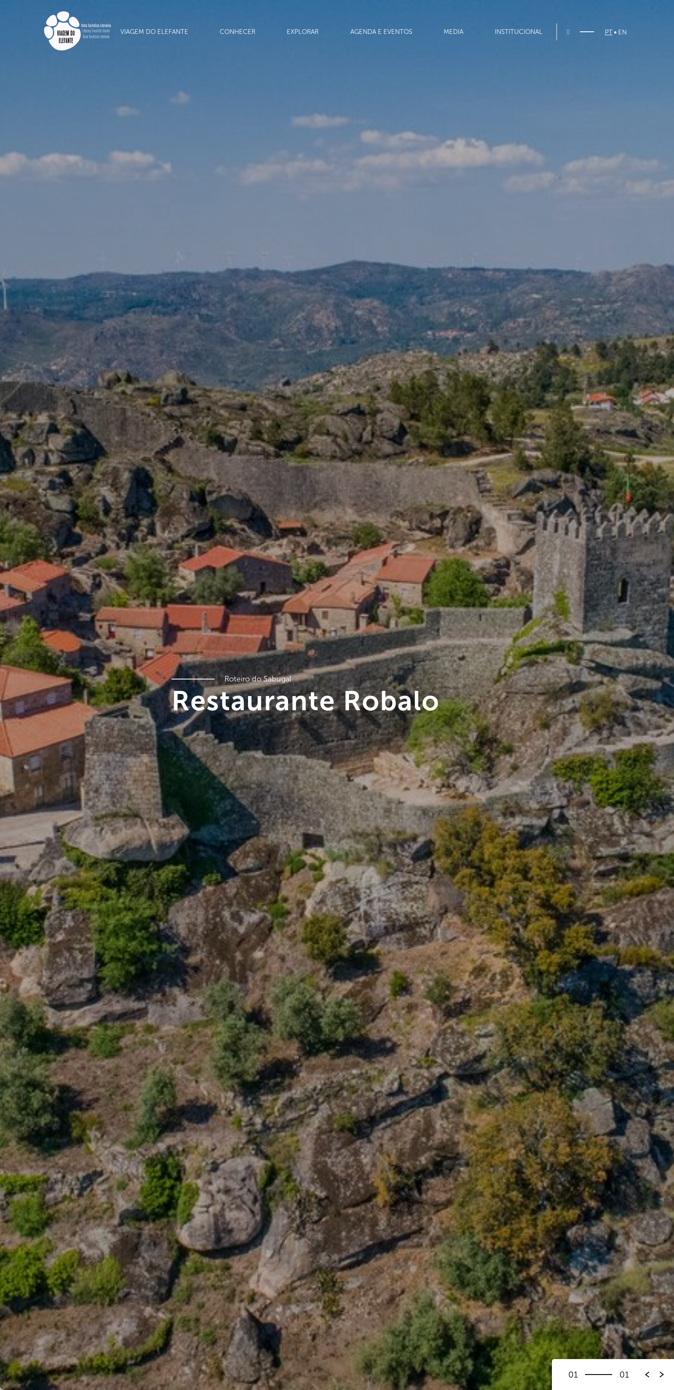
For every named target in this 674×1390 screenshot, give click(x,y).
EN (622, 32)
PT (609, 32)
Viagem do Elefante (154, 32)
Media (453, 32)
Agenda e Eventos (381, 32)
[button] (662, 1374)
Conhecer (237, 32)
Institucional (518, 32)
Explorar (303, 32)
